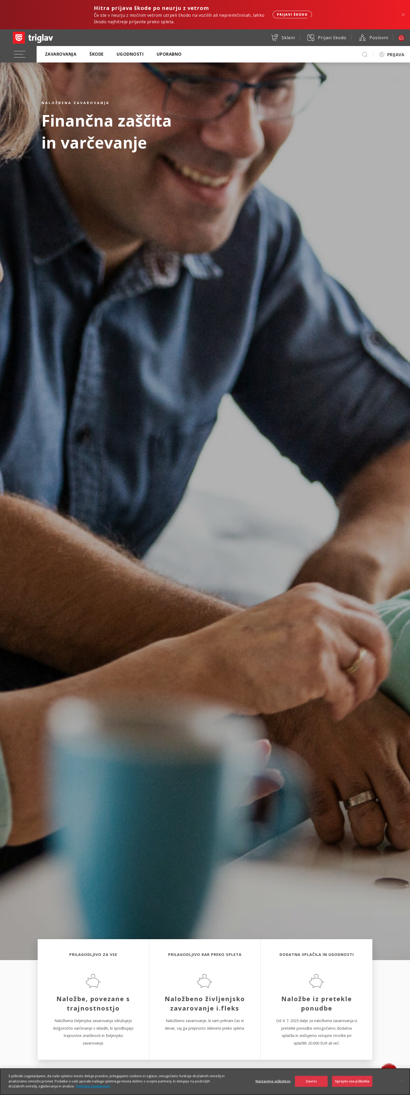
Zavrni (311, 1083)
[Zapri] (401, 1084)
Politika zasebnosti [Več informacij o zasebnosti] (93, 1089)
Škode (96, 54)
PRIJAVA (395, 55)
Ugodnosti (130, 54)
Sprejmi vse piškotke (352, 1083)
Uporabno (169, 54)
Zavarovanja (60, 54)
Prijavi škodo (292, 14)
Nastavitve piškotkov (273, 1083)
